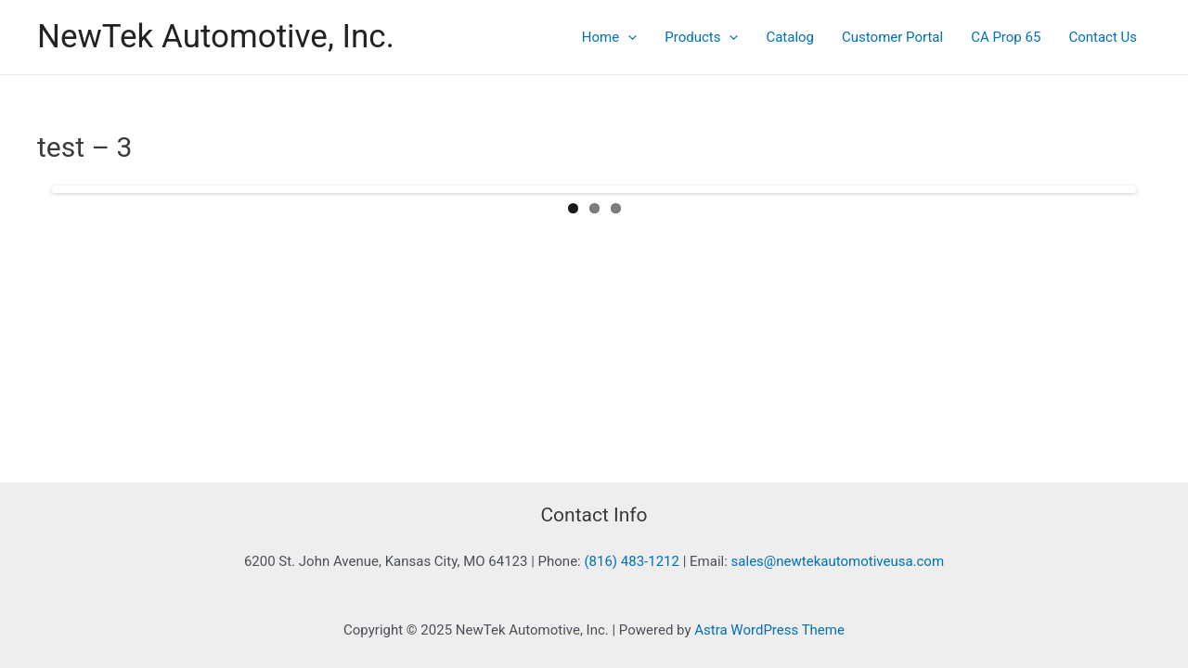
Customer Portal (892, 37)
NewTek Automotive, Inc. (215, 37)
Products (701, 37)
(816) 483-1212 (631, 561)
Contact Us (1102, 37)
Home (609, 37)
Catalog (790, 37)
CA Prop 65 (1005, 37)
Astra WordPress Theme (769, 630)
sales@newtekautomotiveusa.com (838, 561)
